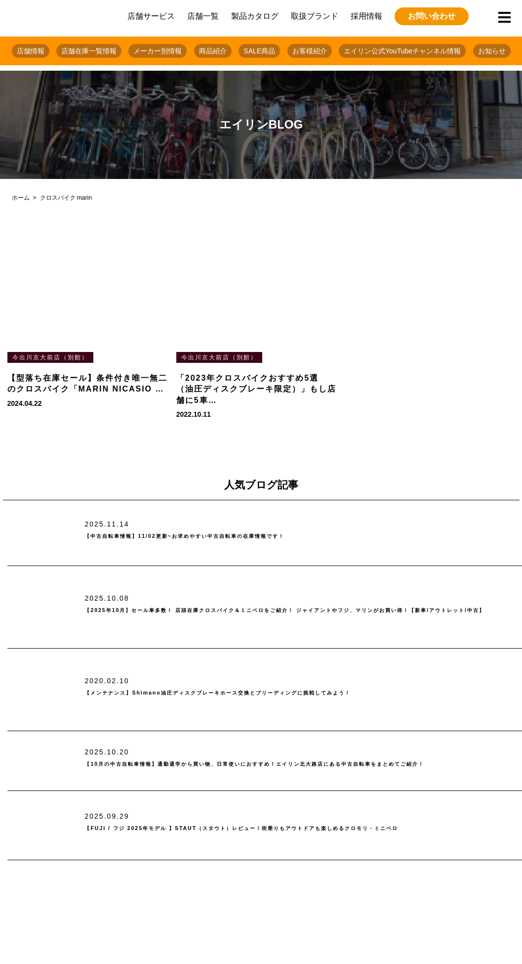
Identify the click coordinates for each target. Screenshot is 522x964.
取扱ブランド (314, 16)
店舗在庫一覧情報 (89, 51)
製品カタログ (255, 16)
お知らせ (492, 51)
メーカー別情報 (157, 51)
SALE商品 (259, 51)
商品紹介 (213, 51)
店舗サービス (151, 16)
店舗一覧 (203, 16)
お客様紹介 (309, 51)
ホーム (21, 197)
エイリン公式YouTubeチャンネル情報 (402, 51)
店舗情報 (30, 51)
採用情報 (366, 16)
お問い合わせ (431, 16)
